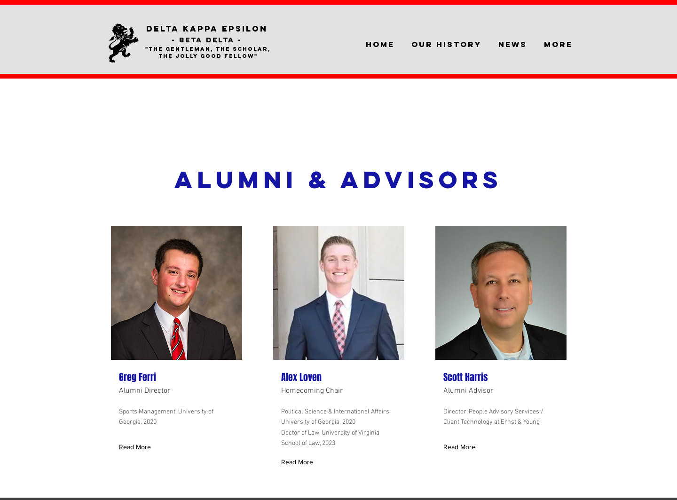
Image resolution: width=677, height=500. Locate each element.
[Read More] (137, 447)
